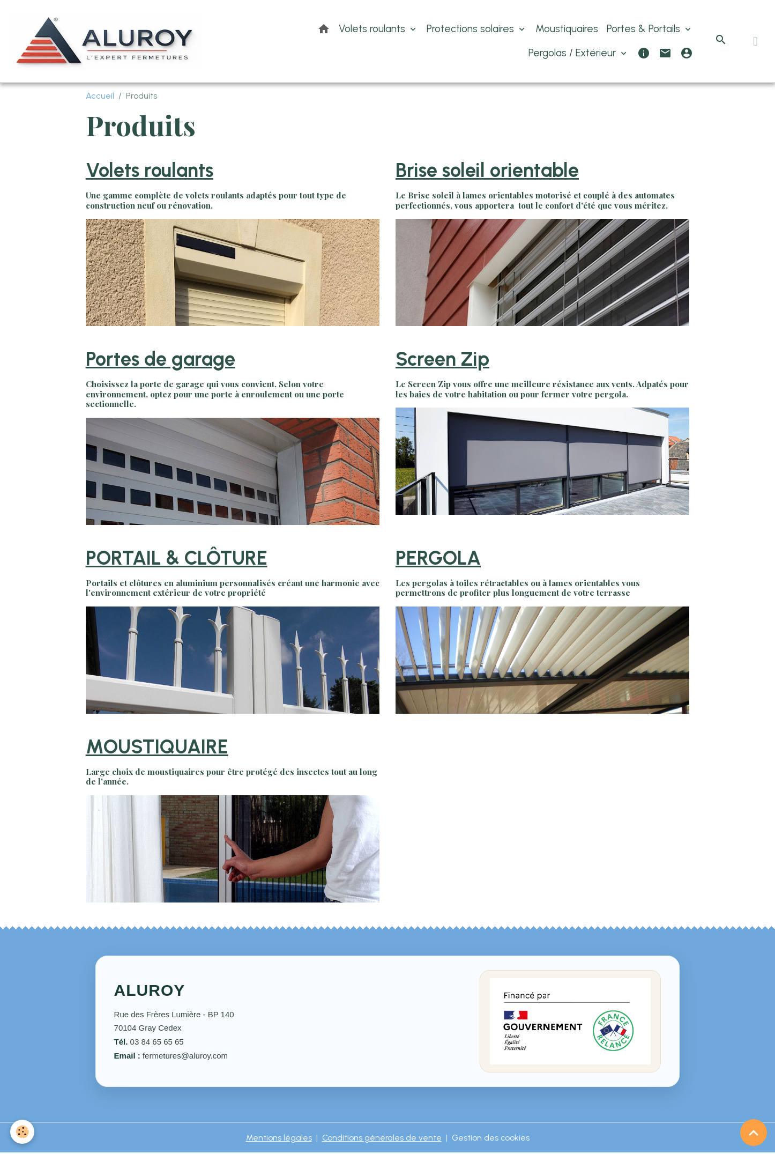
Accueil (100, 97)
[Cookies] (23, 1132)
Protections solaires (472, 29)
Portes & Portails (645, 29)
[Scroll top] (753, 1132)
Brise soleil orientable (487, 171)
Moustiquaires (566, 29)
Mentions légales (278, 1139)
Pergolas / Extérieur (573, 53)
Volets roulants (373, 29)
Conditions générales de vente (381, 1139)
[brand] (107, 42)
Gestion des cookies (491, 1139)
